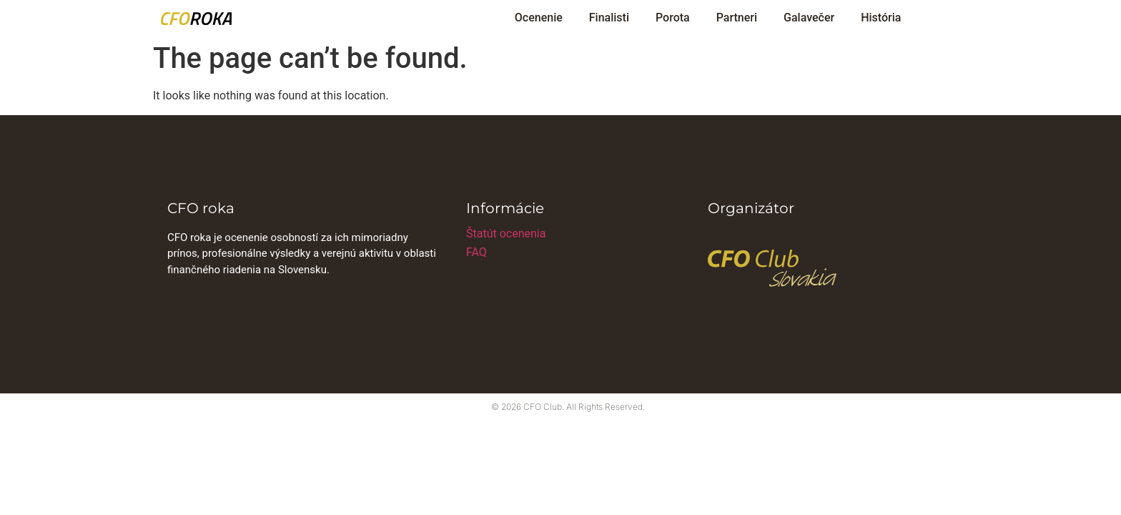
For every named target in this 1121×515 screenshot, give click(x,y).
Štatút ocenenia (505, 233)
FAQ (476, 252)
